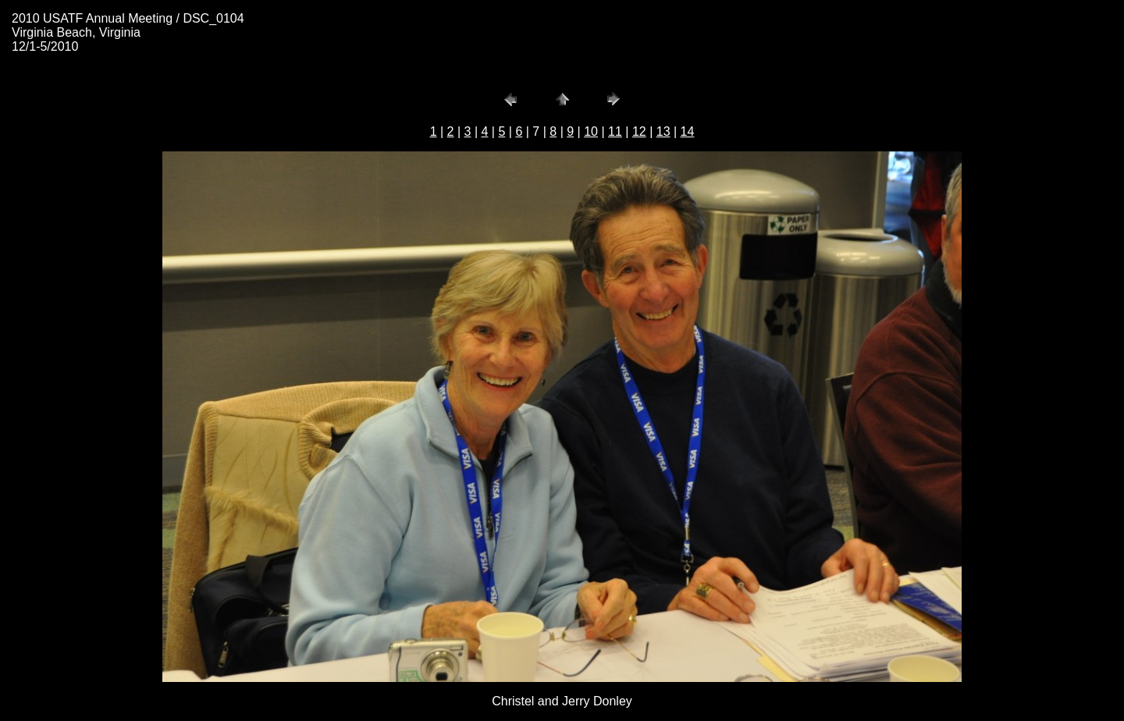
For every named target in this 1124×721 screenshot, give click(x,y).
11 (615, 131)
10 (591, 131)
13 (663, 131)
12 (639, 131)
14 (688, 131)
